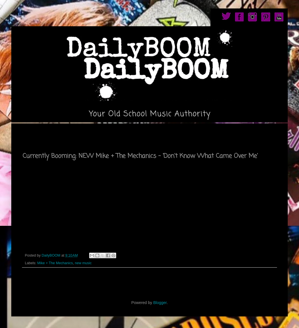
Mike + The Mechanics (55, 263)
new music (83, 263)
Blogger (159, 302)
